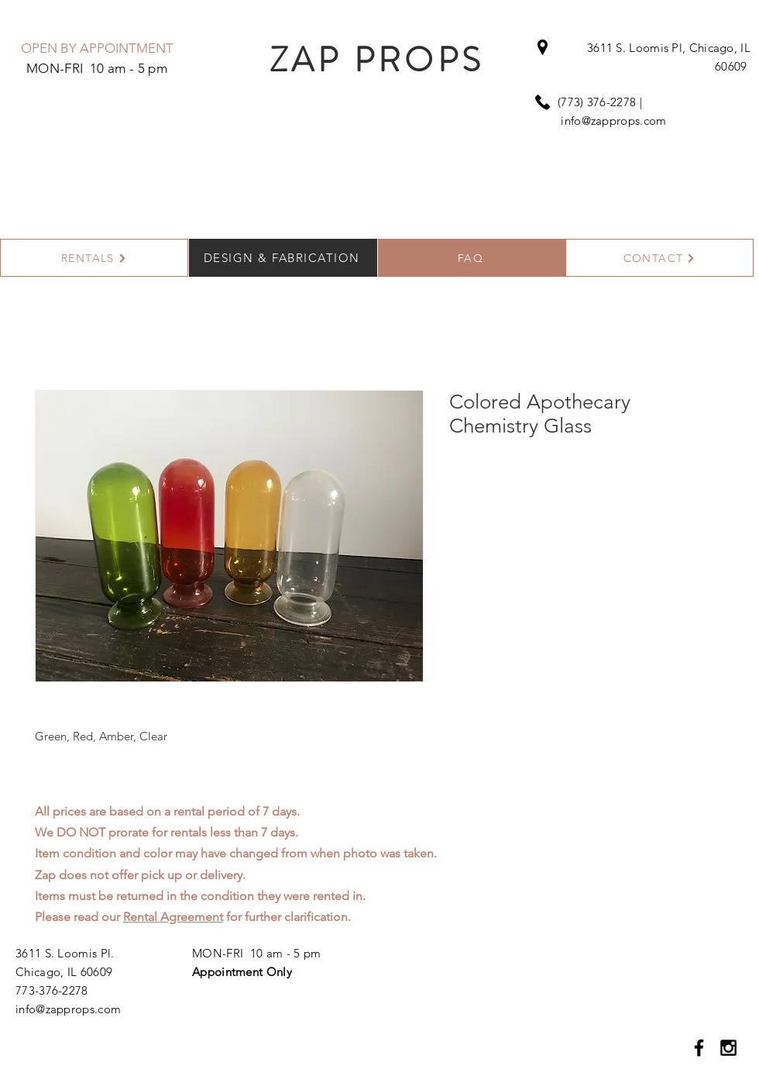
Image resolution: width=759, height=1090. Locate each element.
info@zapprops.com (613, 120)
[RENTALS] (94, 258)
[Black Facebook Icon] (699, 1048)
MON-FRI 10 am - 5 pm (256, 953)
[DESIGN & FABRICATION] (283, 258)
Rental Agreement (173, 916)
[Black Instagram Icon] (728, 1048)
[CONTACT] (659, 258)
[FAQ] (472, 258)
